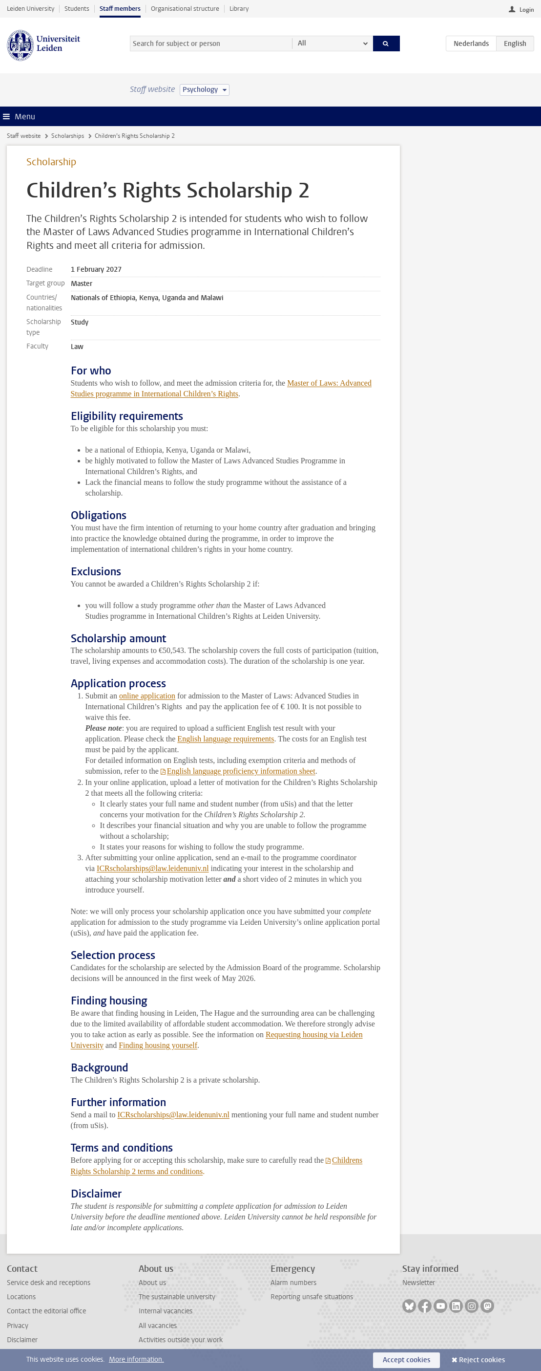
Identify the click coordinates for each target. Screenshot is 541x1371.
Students (76, 8)
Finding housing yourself (158, 1045)
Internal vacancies (165, 1311)
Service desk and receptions (48, 1282)
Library (239, 8)
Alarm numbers (293, 1282)
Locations (21, 1297)
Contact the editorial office (46, 1311)
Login (527, 10)
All (302, 43)
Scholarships (67, 136)
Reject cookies (482, 1360)
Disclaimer (22, 1340)
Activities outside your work (181, 1340)
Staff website (24, 136)
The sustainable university (177, 1297)
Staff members (120, 8)
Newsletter (418, 1282)
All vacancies (158, 1325)
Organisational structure (185, 8)
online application (147, 696)
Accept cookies (406, 1360)
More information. (136, 1359)
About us (152, 1282)
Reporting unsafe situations (311, 1297)
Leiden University (30, 8)
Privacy (17, 1325)
